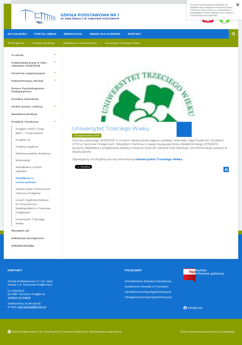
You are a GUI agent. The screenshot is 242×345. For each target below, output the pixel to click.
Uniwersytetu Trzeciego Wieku (159, 159)
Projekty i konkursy (44, 43)
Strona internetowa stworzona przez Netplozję (207, 331)
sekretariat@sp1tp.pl (32, 307)
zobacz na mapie (19, 297)
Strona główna (16, 43)
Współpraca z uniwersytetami (80, 43)
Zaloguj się (192, 307)
